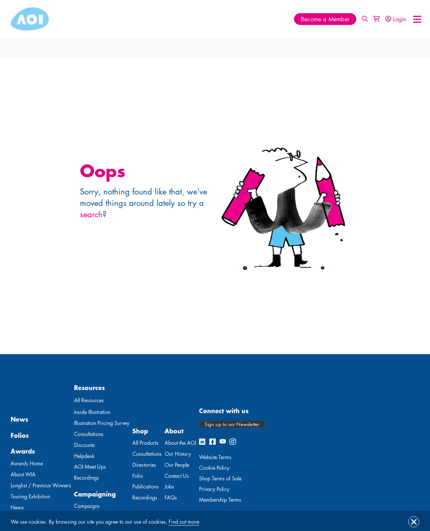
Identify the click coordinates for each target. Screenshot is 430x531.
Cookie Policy (214, 467)
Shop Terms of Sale (220, 478)
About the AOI (180, 442)
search (91, 214)
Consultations (88, 433)
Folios (20, 435)
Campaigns (87, 505)
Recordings (86, 477)
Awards (23, 451)
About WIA (23, 474)
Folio (137, 475)
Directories (144, 464)
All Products (145, 442)
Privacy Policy (214, 488)
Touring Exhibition (30, 496)
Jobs (169, 486)
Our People (177, 464)
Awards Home (27, 463)
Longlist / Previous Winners (41, 485)
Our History (178, 453)
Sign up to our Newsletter (232, 424)
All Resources (89, 400)
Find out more (184, 521)
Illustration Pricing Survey (101, 422)
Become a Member (325, 19)
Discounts (84, 444)
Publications (145, 486)
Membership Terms (220, 499)
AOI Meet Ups (90, 466)
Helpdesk (84, 455)
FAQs (171, 497)
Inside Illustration (92, 411)
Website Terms (215, 457)
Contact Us (177, 475)
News (19, 419)
